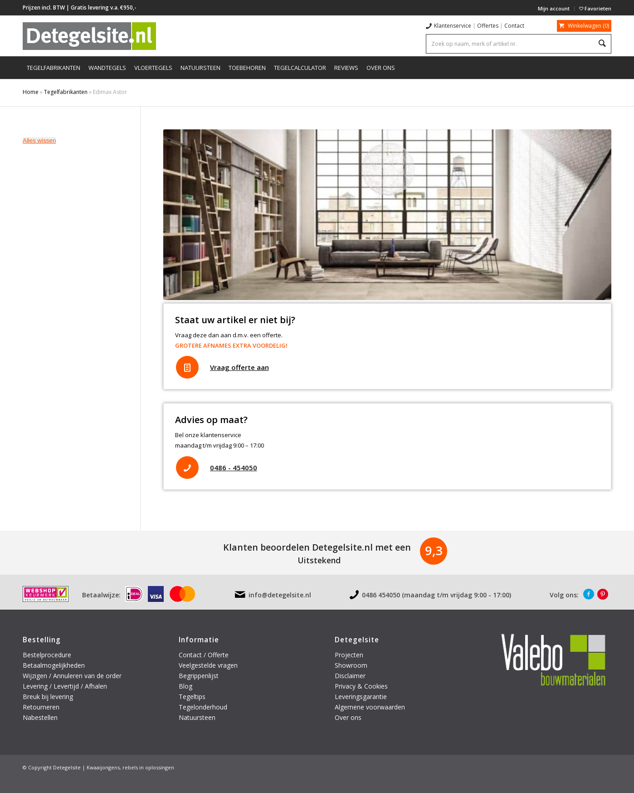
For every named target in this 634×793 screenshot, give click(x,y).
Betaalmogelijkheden (54, 665)
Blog (185, 686)
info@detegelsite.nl (280, 595)
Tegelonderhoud (203, 707)
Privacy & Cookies (361, 686)
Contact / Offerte (204, 654)
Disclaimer (350, 675)
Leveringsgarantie (361, 696)
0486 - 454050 (233, 467)
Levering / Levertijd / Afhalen (65, 686)
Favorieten (595, 8)
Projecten (349, 654)
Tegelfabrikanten (66, 92)
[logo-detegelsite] (89, 35)
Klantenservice (452, 26)
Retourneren (42, 707)
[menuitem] (554, 8)
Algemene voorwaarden (370, 707)
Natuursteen (198, 717)
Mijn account (554, 8)
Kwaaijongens (103, 767)
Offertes (487, 26)
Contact (514, 26)
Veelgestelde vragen (208, 665)
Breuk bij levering (48, 696)
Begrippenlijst (199, 675)
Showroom (351, 665)
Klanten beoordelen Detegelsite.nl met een (317, 547)
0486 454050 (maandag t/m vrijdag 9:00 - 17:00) (436, 595)
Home (31, 92)
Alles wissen (39, 140)
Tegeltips (192, 696)
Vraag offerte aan (239, 367)
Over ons (348, 717)
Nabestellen (40, 717)
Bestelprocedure (47, 654)
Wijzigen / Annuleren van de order (72, 675)
